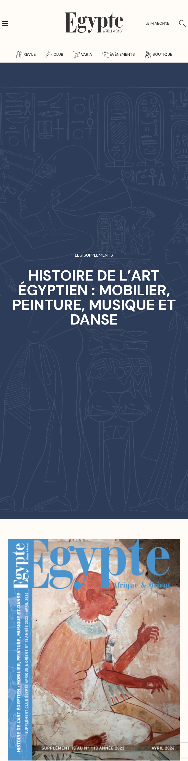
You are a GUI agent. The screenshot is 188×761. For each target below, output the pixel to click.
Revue (26, 54)
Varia (82, 54)
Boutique (158, 54)
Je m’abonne (157, 23)
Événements (118, 54)
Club (54, 54)
